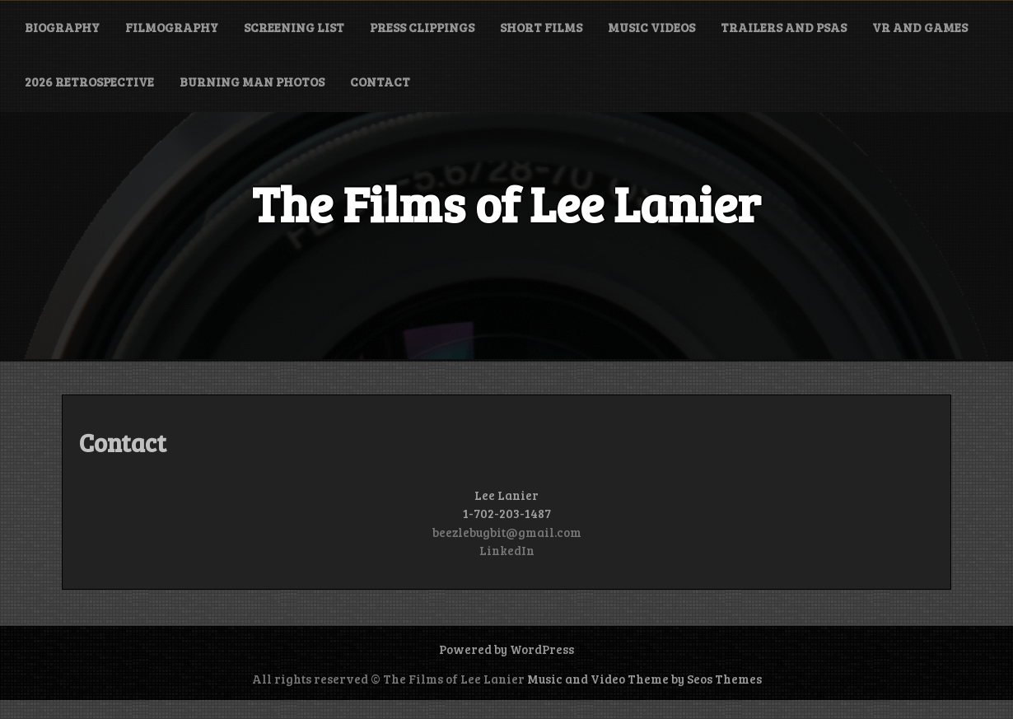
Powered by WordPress (506, 649)
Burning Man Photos (252, 81)
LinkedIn (507, 550)
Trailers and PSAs (784, 27)
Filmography (171, 27)
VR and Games (920, 27)
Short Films (541, 27)
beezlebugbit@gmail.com (506, 532)
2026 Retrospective (89, 81)
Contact (380, 81)
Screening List (294, 27)
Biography (62, 27)
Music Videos (651, 27)
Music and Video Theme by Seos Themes (644, 678)
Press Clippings (422, 27)
